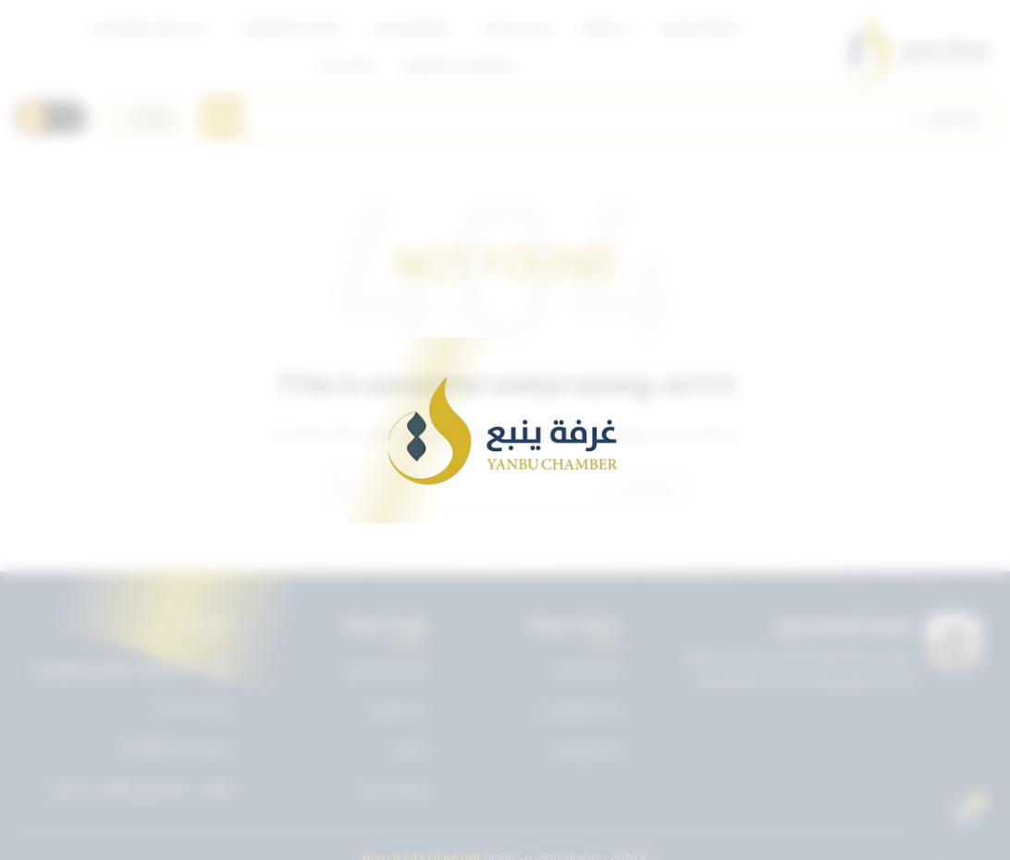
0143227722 (193, 709)
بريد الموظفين (581, 709)
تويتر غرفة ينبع (387, 669)
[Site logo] (915, 46)
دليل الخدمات (585, 669)
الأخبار (410, 749)
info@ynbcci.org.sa (177, 748)
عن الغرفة (398, 709)
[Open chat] (964, 814)
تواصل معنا (395, 790)
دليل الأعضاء (586, 749)
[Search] (598, 117)
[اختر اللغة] (144, 117)
